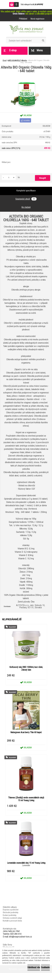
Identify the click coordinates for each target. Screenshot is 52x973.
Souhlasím (45, 967)
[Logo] (26, 30)
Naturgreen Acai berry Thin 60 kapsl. (26, 732)
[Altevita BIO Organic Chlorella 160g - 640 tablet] (26, 73)
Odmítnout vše (33, 967)
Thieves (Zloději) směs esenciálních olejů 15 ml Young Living (26, 799)
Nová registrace (37, 18)
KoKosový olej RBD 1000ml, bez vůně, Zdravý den (26, 668)
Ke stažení (26, 207)
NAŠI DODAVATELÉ (14, 60)
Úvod (5, 60)
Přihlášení (23, 18)
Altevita (24, 60)
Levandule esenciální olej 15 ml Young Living (26, 863)
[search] (43, 40)
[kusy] (9, 177)
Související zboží (26, 199)
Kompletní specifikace (26, 190)
